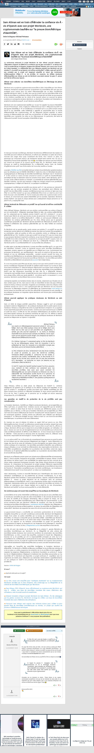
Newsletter (41, 1)
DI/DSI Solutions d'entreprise (16, 4)
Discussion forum (79, 45)
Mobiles (81, 4)
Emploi (49, 1)
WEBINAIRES (24, 6)
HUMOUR (73, 6)
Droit (63, 1)
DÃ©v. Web (51, 4)
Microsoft (40, 4)
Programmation (63, 4)
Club (68, 1)
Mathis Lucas (25, 40)
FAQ (22, 1)
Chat (33, 1)
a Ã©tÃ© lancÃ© (15, 170)
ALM (35, 4)
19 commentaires (36, 40)
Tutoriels (16, 1)
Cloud (27, 4)
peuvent (35, 260)
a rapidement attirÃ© (36, 504)
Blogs (28, 1)
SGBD (70, 4)
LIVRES (31, 6)
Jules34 (12, 636)
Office (75, 4)
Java (46, 4)
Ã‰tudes (57, 1)
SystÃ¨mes (87, 4)
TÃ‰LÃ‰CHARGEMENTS (41, 6)
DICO (68, 6)
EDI (57, 4)
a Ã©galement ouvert (33, 525)
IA (31, 4)
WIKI (64, 6)
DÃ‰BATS (58, 6)
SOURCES (51, 6)
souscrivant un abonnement (39, 614)
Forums (8, 1)
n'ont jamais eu (57, 289)
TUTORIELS (13, 6)
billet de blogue (15, 566)
